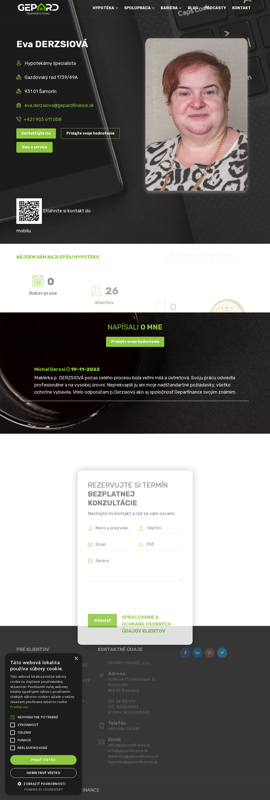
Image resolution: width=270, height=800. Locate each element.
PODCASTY (215, 8)
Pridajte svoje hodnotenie (90, 133)
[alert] (43, 724)
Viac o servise (34, 147)
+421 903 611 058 (43, 119)
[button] (43, 783)
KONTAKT (241, 8)
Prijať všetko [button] (43, 760)
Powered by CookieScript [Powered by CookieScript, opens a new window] (43, 789)
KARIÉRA (171, 8)
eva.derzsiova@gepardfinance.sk (59, 105)
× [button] (76, 659)
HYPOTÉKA (105, 8)
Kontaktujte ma (36, 133)
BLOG (193, 8)
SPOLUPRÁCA (139, 8)
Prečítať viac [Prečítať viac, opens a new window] (19, 707)
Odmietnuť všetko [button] (43, 773)
